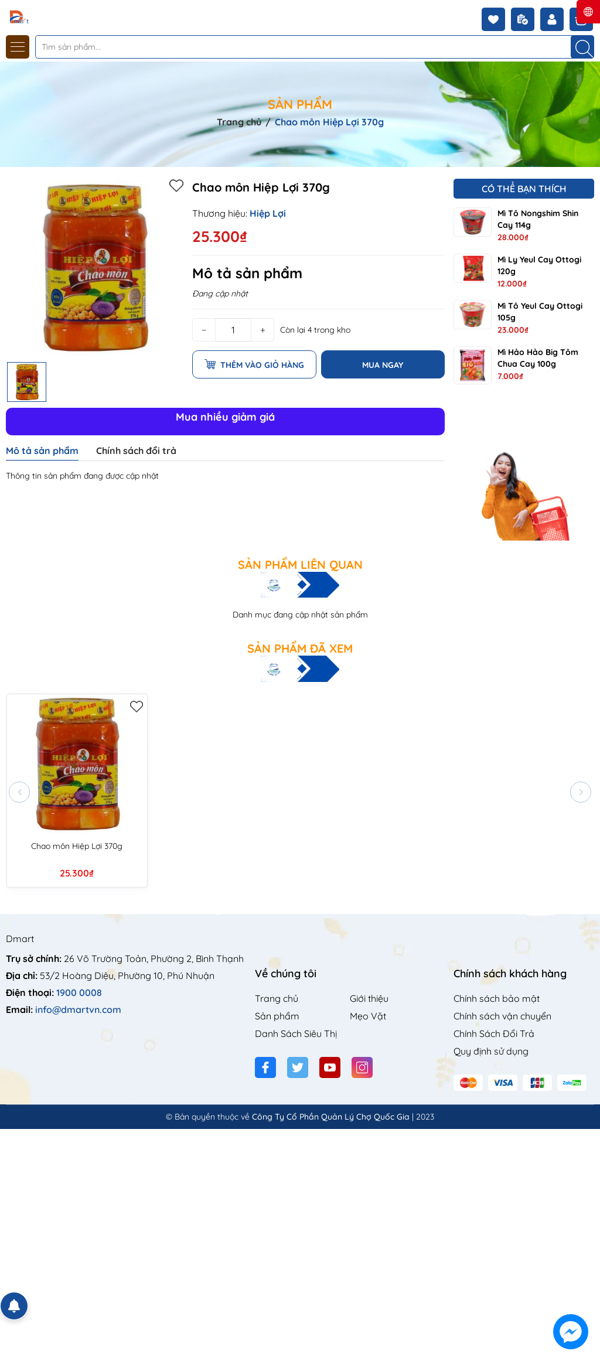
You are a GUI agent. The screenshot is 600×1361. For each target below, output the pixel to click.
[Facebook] (265, 1067)
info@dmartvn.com (78, 1009)
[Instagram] (362, 1067)
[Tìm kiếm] (582, 47)
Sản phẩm (277, 1016)
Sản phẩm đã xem (300, 649)
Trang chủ (276, 998)
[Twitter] (297, 1067)
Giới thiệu (369, 998)
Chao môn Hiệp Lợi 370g (76, 846)
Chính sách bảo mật (497, 998)
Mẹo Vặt (368, 1016)
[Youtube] (329, 1067)
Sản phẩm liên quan (300, 565)
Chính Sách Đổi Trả (494, 1033)
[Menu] (17, 47)
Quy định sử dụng (491, 1051)
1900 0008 (79, 992)
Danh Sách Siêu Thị (296, 1033)
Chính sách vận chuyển (502, 1016)
